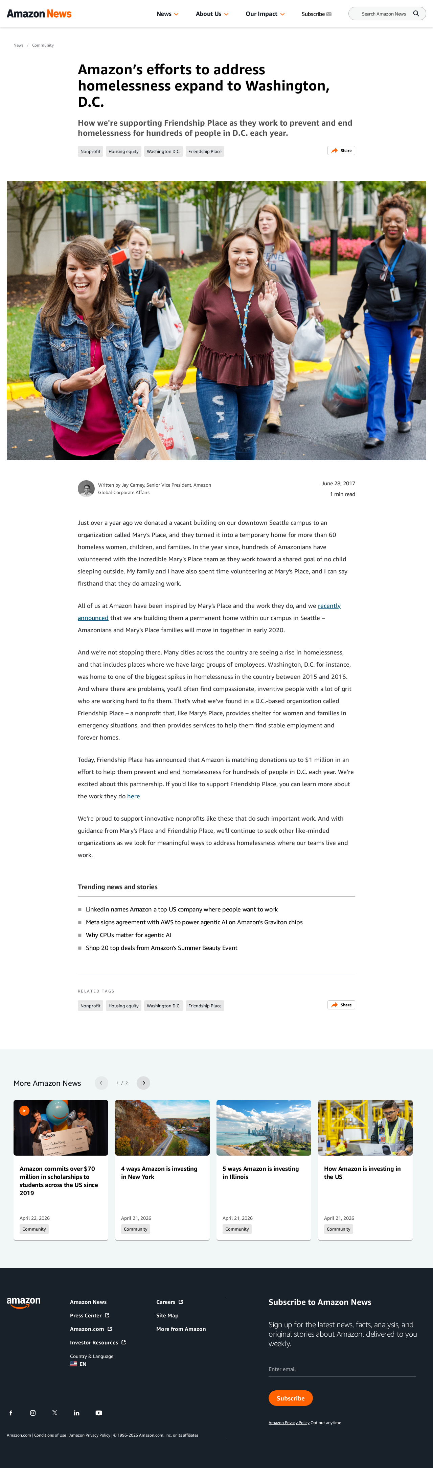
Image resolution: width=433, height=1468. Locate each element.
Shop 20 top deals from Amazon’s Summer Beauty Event (161, 947)
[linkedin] (81, 1413)
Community (43, 45)
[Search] (384, 13)
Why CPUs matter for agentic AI (128, 934)
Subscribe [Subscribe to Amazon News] (317, 14)
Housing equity (124, 151)
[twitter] (59, 1413)
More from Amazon (181, 1328)
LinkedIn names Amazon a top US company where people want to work (182, 909)
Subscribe (291, 1398)
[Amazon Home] (39, 13)
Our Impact (261, 13)
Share (341, 150)
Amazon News (88, 1301)
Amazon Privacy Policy (89, 1435)
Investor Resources (98, 1342)
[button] (176, 14)
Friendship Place (205, 151)
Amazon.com (91, 1328)
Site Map (167, 1315)
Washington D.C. (163, 151)
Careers (170, 1301)
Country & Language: (92, 1356)
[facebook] (15, 1413)
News (164, 13)
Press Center (90, 1315)
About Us (208, 13)
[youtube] (103, 1413)
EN (78, 1364)
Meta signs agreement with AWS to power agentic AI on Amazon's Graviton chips (194, 922)
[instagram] (37, 1413)
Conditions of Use (50, 1435)
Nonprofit (90, 151)
